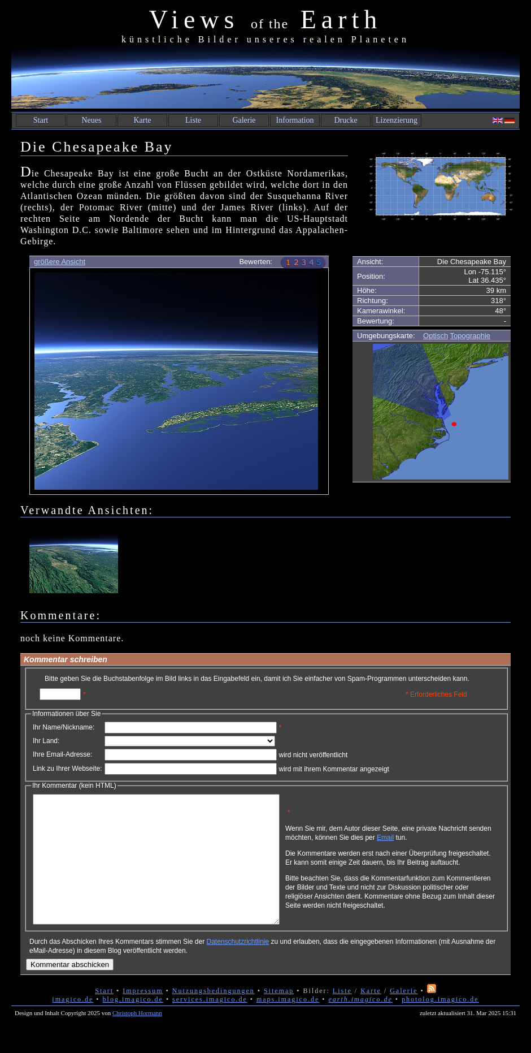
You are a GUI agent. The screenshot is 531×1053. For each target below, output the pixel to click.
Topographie (470, 335)
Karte (142, 120)
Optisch (435, 335)
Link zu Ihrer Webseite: (67, 769)
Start (40, 120)
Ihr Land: (46, 741)
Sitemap (279, 1016)
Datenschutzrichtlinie (237, 967)
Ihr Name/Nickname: (63, 727)
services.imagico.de (209, 1025)
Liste (193, 120)
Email (438, 841)
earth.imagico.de (360, 1025)
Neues (92, 120)
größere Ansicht (59, 261)
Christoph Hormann (137, 1038)
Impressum (143, 1016)
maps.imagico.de (287, 1025)
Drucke (345, 120)
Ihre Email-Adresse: (62, 754)
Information (295, 120)
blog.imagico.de (133, 1025)
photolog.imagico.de (440, 1025)
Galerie (243, 120)
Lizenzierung (396, 120)
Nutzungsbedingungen (213, 1016)
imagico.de (72, 1025)
